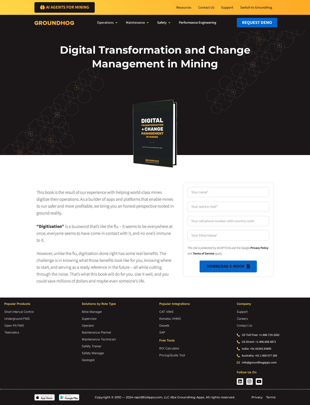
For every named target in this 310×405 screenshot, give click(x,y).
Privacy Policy (259, 248)
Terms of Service (203, 253)
